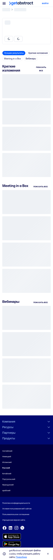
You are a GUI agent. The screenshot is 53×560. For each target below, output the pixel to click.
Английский (7, 451)
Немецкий (6, 456)
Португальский (8, 479)
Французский (8, 485)
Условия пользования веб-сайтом (17, 508)
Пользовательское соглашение (15, 514)
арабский (6, 490)
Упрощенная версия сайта (13, 520)
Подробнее (21, 557)
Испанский (7, 462)
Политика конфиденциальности (16, 503)
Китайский (6, 473)
